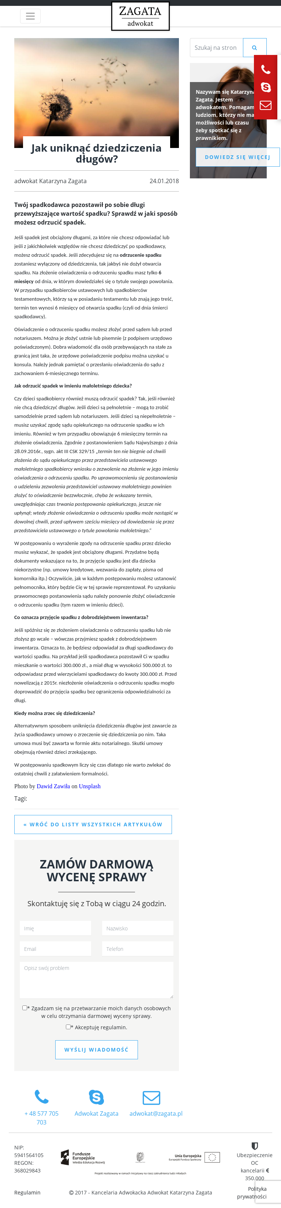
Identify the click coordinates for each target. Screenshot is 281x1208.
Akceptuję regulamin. (96, 1027)
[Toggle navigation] (30, 16)
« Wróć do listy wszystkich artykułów (93, 824)
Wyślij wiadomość (96, 1049)
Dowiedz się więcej (238, 156)
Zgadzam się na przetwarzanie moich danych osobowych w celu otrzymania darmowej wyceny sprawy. (96, 1012)
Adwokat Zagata (97, 1103)
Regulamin (27, 1192)
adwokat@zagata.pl (156, 1103)
